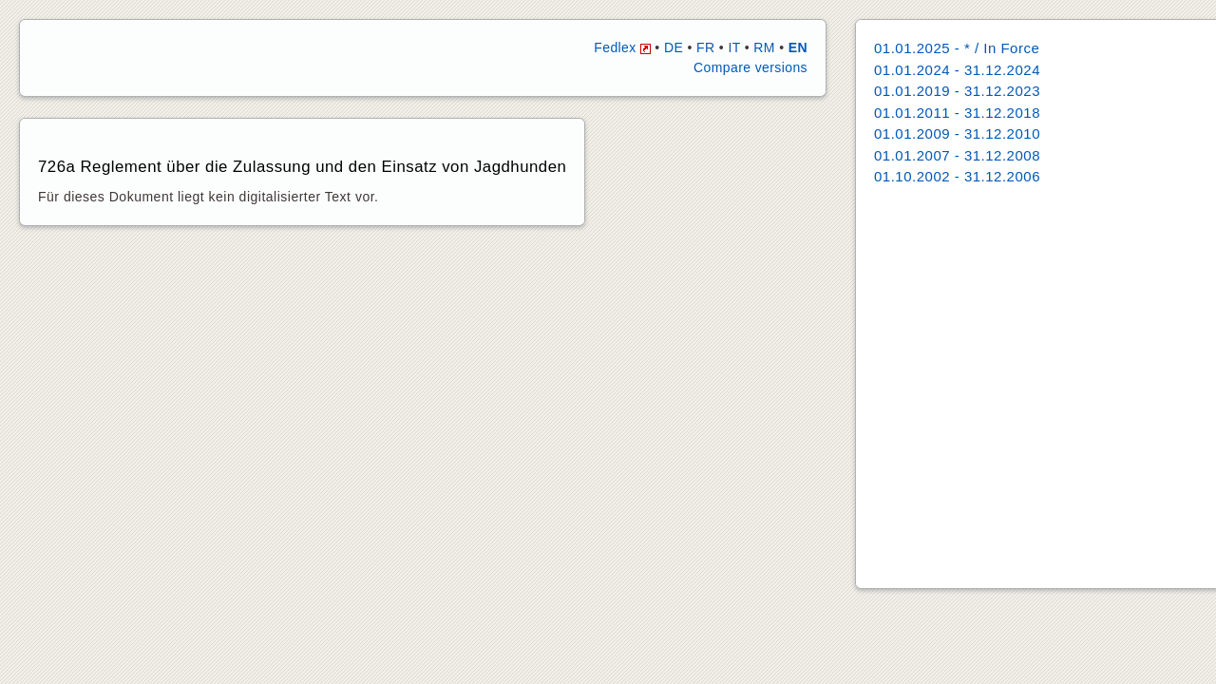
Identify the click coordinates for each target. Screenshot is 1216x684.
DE (673, 47)
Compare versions (751, 67)
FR (705, 47)
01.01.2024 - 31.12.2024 (957, 70)
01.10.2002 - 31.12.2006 (957, 176)
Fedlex (622, 47)
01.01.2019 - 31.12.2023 (957, 91)
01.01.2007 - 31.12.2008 (957, 155)
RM (764, 47)
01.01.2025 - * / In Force (956, 48)
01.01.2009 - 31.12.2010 (957, 133)
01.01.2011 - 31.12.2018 (957, 112)
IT (734, 47)
